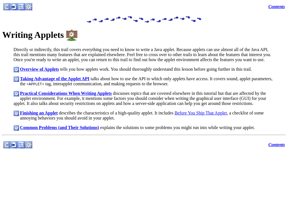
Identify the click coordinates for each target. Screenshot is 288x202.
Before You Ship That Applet (201, 113)
